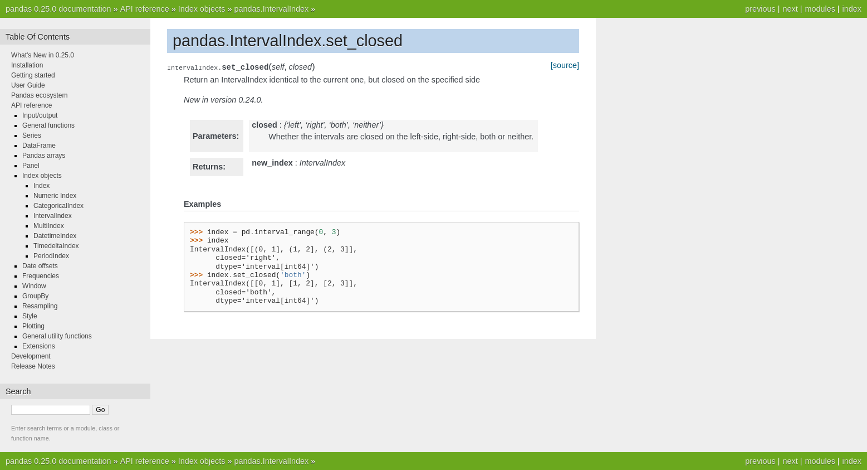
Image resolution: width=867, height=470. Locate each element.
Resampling (39, 306)
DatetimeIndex (54, 236)
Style (29, 316)
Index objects (202, 8)
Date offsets (40, 266)
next (789, 8)
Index (41, 186)
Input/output (39, 115)
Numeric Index (54, 196)
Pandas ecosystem (39, 95)
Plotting (33, 326)
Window (34, 286)
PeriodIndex (51, 256)
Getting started (33, 75)
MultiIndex (48, 226)
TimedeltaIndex (56, 246)
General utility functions (57, 336)
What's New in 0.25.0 (42, 55)
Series (31, 135)
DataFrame (39, 145)
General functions (48, 125)
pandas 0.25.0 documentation (58, 8)
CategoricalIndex (58, 206)
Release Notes (33, 366)
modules (820, 8)
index (851, 8)
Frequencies (40, 276)
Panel (31, 165)
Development (31, 356)
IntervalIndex (52, 216)
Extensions (38, 346)
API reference (144, 8)
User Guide (28, 85)
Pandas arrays (43, 155)
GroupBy (35, 296)
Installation (27, 65)
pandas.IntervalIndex (271, 8)
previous (760, 8)
